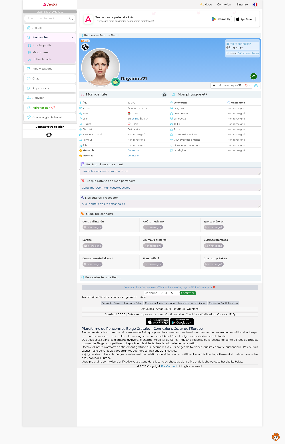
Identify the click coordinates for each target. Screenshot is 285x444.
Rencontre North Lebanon (191, 378)
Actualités (147, 384)
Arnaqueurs (163, 384)
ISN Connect (169, 442)
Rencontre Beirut (111, 378)
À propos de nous (152, 390)
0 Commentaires (248, 53)
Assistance (276, 436)
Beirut (135, 118)
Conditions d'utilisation (200, 390)
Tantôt (50, 4)
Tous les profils (39, 45)
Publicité (133, 390)
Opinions (192, 384)
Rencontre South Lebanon (223, 378)
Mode (206, 4)
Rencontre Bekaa (132, 378)
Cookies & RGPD (115, 390)
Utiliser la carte (39, 59)
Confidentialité (174, 390)
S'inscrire (242, 4)
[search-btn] (71, 18)
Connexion (224, 4)
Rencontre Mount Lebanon (160, 378)
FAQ (232, 390)
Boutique (179, 384)
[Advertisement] (170, 19)
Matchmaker (38, 52)
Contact (222, 390)
